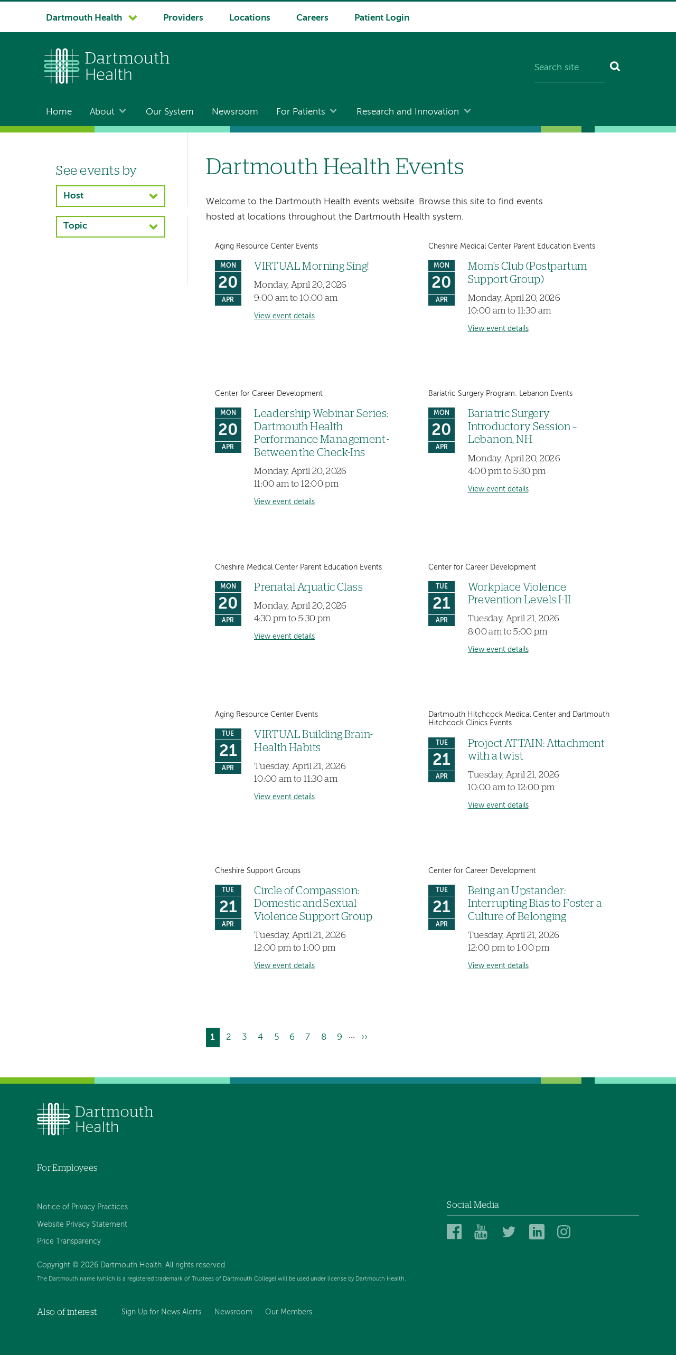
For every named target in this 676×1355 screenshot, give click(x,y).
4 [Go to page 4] (262, 1036)
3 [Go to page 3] (246, 1036)
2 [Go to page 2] (231, 1036)
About (102, 112)
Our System (170, 112)
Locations (249, 18)
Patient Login (381, 18)
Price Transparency (69, 1241)
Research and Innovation (407, 112)
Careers (312, 18)
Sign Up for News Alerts (161, 1312)
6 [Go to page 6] (294, 1036)
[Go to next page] (364, 1037)
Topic (75, 226)
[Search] (615, 68)
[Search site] (569, 68)
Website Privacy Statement (82, 1224)
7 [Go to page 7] (309, 1036)
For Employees (67, 1167)
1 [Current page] (214, 1038)
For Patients (300, 112)
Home (59, 112)
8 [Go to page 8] (326, 1036)
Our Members (288, 1312)
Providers (183, 18)
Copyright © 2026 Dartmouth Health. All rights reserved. (132, 1265)
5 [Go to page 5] (278, 1036)
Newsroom (235, 112)
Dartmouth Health (84, 18)
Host (73, 196)
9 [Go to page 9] (341, 1036)
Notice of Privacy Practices (82, 1207)
